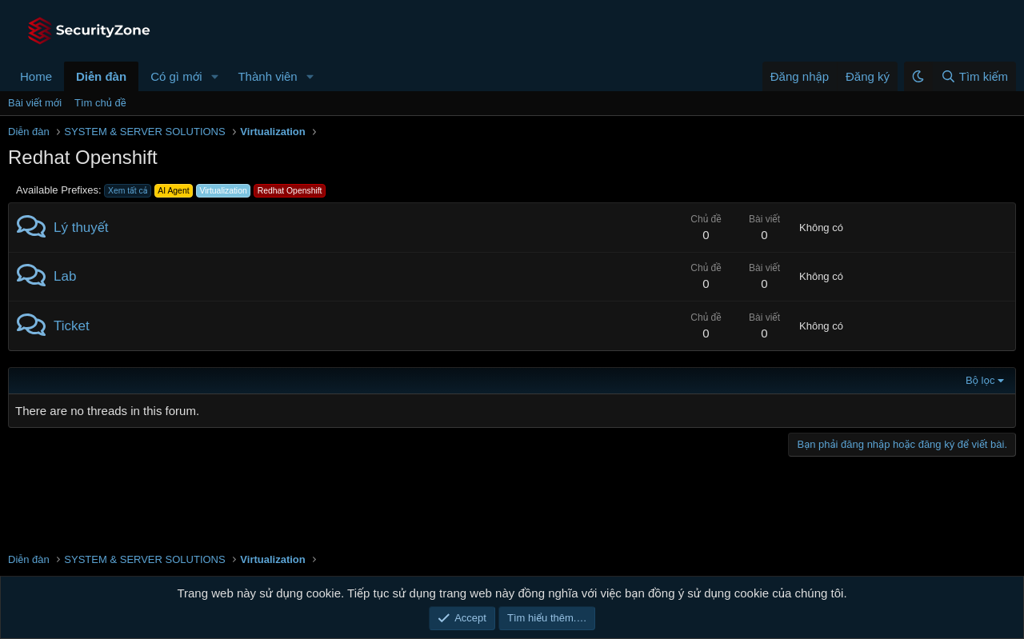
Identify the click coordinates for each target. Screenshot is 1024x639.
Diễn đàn (101, 76)
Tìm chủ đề (100, 103)
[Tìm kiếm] (974, 76)
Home (36, 76)
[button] (214, 76)
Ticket (72, 325)
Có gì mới (176, 76)
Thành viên (267, 76)
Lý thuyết (81, 227)
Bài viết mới (35, 103)
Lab (65, 276)
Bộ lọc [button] (980, 380)
